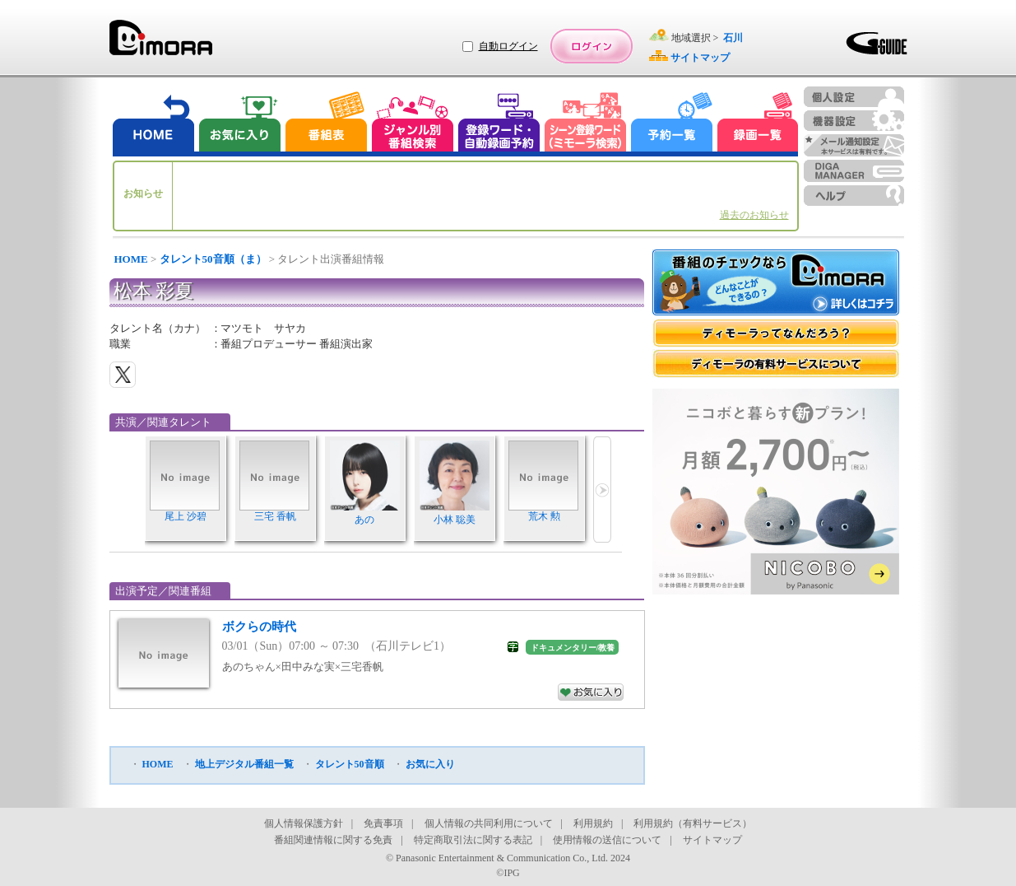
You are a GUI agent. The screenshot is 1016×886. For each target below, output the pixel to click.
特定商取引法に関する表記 (473, 840)
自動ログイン (508, 46)
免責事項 (383, 823)
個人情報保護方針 (303, 823)
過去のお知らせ (754, 215)
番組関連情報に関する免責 (333, 840)
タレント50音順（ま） (213, 259)
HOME (131, 259)
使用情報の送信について (607, 840)
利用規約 (593, 823)
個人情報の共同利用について (488, 823)
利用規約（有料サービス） (692, 823)
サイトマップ (712, 840)
